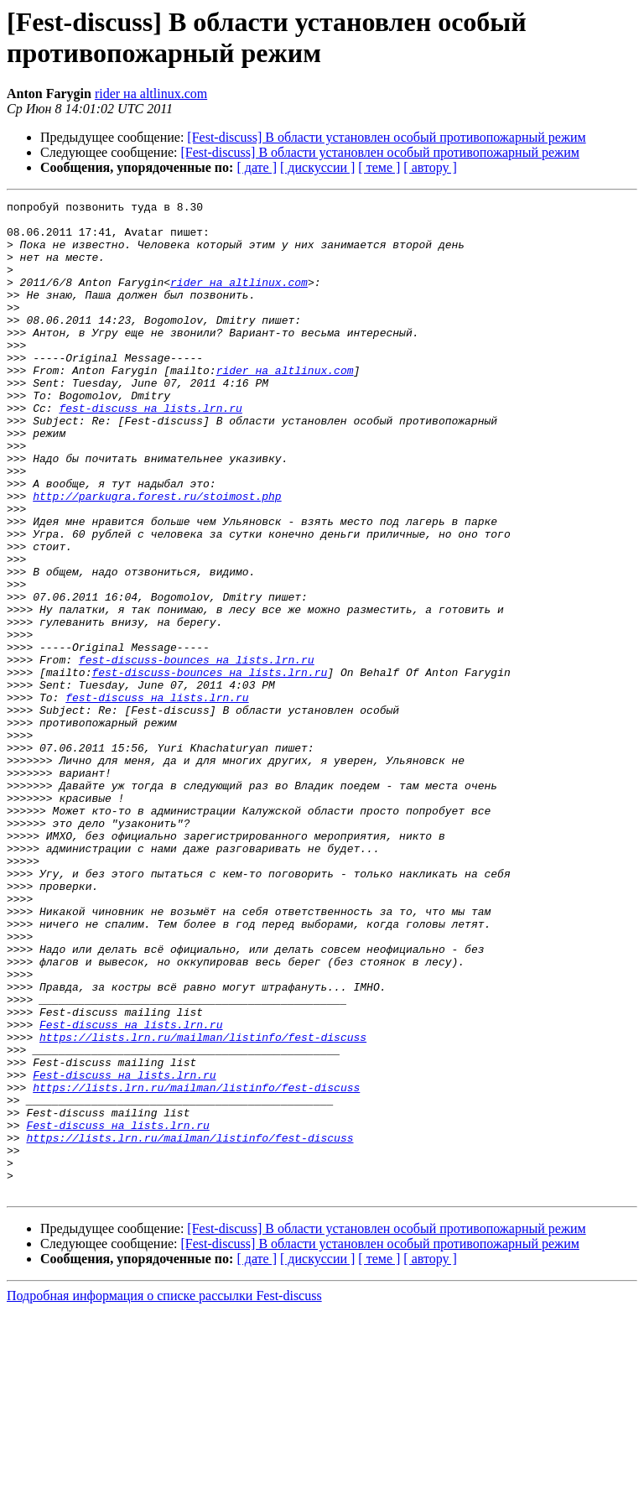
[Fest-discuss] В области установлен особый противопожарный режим (386, 137)
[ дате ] (256, 167)
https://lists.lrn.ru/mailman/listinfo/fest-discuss (202, 1205)
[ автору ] (429, 167)
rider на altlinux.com (151, 93)
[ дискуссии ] (317, 167)
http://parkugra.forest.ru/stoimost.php (157, 556)
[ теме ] (379, 167)
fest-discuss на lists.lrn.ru (150, 450)
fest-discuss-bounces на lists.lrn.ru (196, 752)
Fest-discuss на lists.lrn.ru (130, 1190)
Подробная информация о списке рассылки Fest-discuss (164, 1494)
